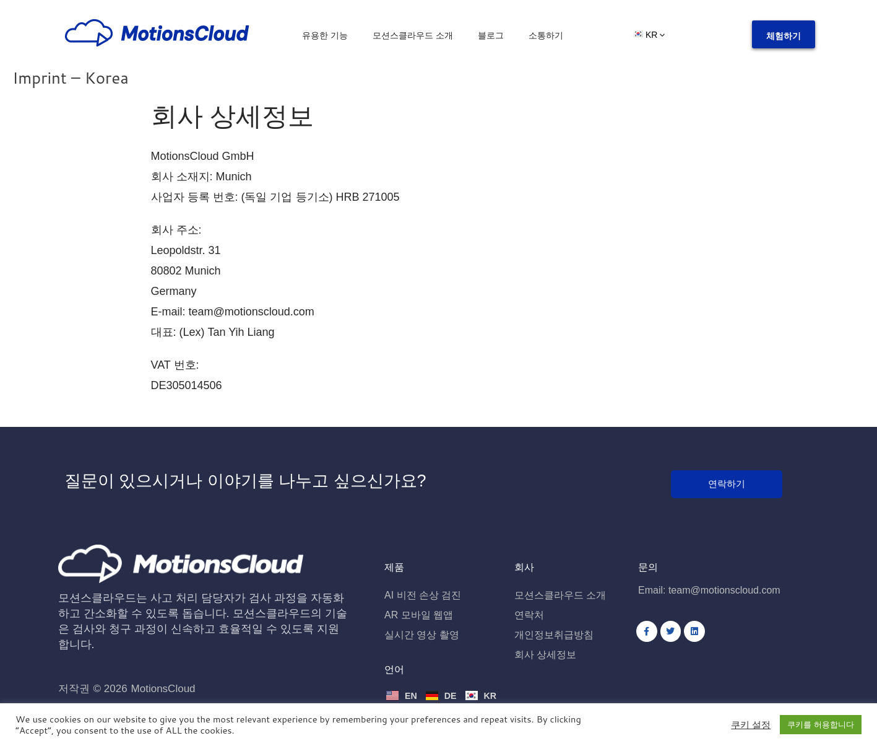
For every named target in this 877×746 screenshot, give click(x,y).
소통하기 (546, 35)
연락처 (529, 615)
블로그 (491, 35)
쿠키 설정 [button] (751, 725)
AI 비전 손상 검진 (422, 595)
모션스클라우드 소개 (413, 35)
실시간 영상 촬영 (421, 635)
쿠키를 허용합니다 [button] (820, 724)
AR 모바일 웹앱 (418, 615)
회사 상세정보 (545, 655)
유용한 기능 (325, 35)
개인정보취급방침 (554, 635)
